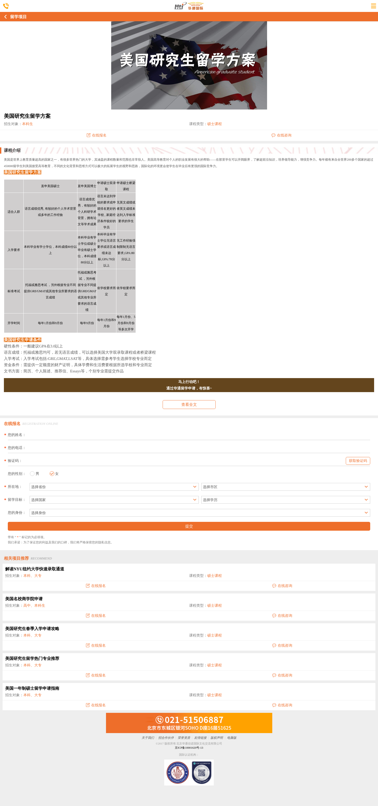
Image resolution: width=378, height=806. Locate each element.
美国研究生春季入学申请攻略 (32, 628)
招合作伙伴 (166, 738)
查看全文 (189, 404)
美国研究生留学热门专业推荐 (32, 658)
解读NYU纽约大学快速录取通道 (34, 569)
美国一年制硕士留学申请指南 (32, 688)
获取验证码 (358, 461)
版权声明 (216, 738)
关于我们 (148, 738)
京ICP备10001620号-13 (189, 747)
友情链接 (200, 738)
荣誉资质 (184, 738)
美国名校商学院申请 (24, 599)
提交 (189, 526)
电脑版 (231, 738)
